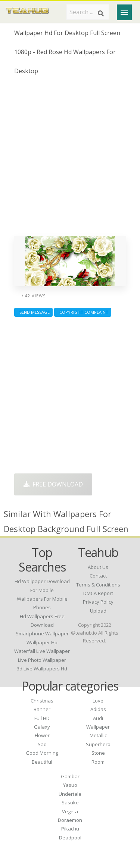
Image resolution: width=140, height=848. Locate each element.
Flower (42, 735)
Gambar (70, 776)
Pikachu (70, 828)
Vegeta (70, 811)
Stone (98, 753)
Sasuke (70, 802)
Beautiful (42, 761)
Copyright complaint (82, 312)
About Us (98, 567)
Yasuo (70, 785)
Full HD (42, 718)
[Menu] (124, 12)
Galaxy (42, 726)
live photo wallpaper (42, 660)
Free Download (53, 484)
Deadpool (70, 837)
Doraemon (70, 820)
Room (98, 761)
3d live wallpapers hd (42, 668)
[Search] (100, 13)
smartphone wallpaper (42, 633)
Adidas (98, 709)
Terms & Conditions (98, 584)
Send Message (33, 312)
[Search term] (87, 12)
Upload (98, 610)
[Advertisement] (70, 158)
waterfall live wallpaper (42, 651)
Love (98, 700)
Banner (42, 709)
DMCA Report (98, 593)
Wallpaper (98, 726)
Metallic (98, 735)
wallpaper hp (42, 642)
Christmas (42, 700)
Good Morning (42, 753)
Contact (98, 575)
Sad (42, 744)
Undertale (70, 794)
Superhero (98, 744)
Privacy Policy (98, 601)
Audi (98, 718)
